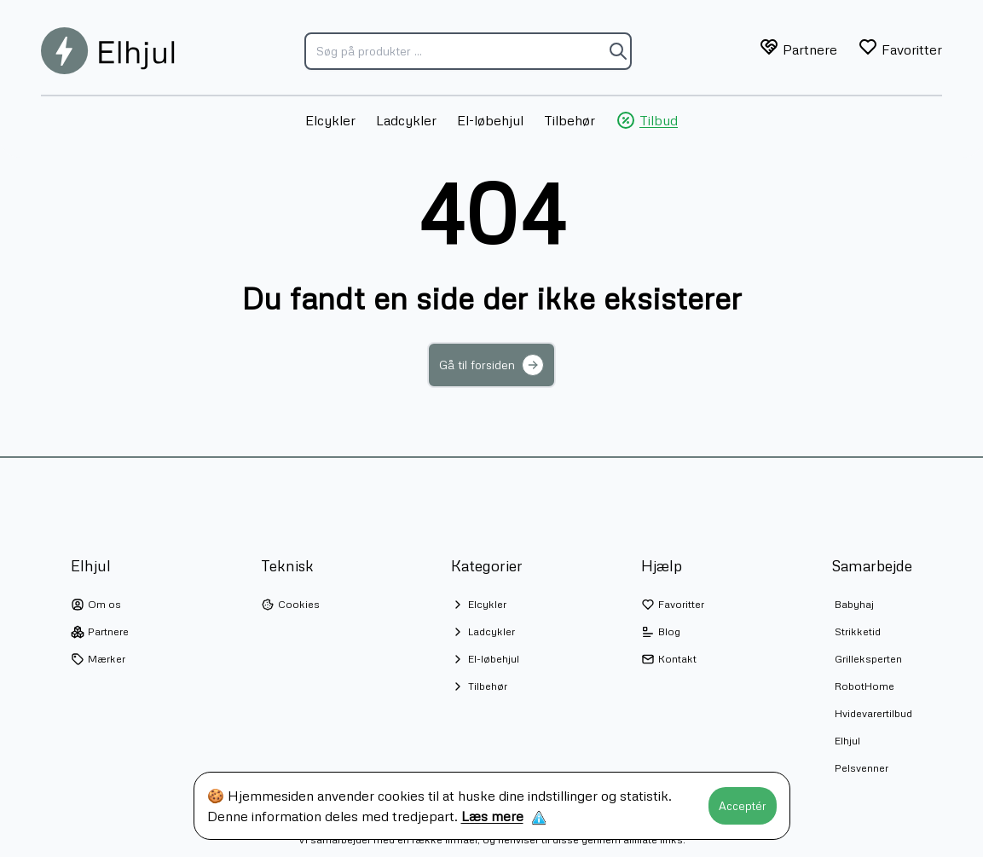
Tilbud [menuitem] (647, 120)
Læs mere (492, 816)
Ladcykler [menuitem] (406, 120)
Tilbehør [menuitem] (569, 120)
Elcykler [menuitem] (330, 120)
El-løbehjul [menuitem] (490, 120)
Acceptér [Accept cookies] (742, 806)
